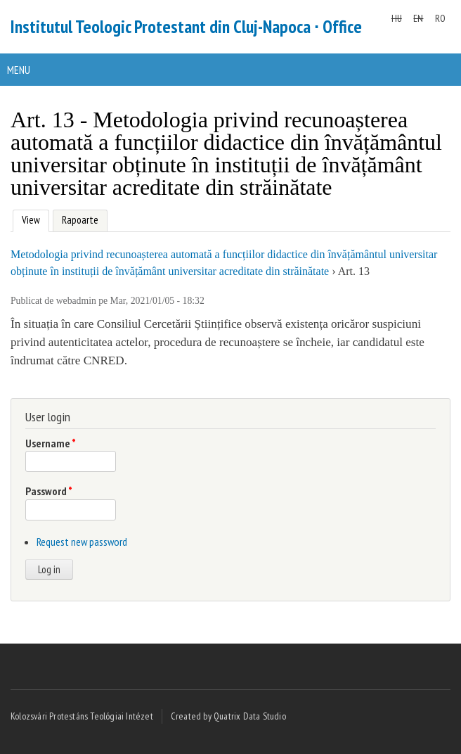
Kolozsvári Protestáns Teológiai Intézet (82, 716)
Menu (18, 70)
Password (48, 491)
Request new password (82, 542)
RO (440, 18)
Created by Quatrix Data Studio (228, 716)
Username (50, 443)
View (29, 218)
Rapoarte (80, 219)
